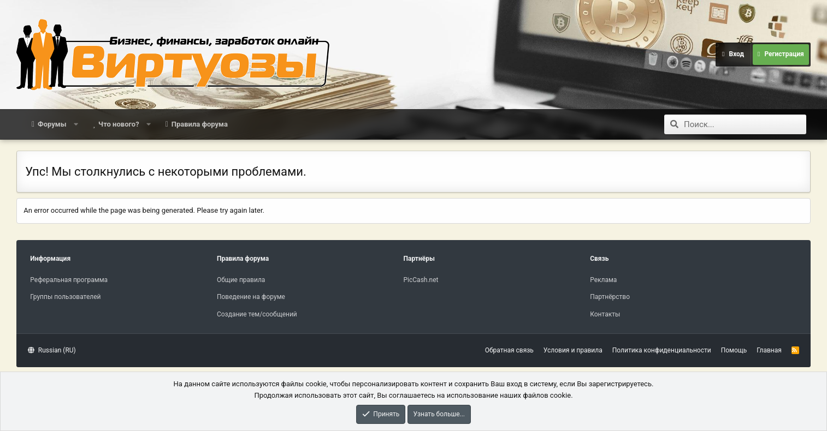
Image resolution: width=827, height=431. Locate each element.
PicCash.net (421, 280)
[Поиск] (745, 124)
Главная (769, 350)
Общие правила (241, 280)
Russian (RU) (51, 350)
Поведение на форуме (251, 297)
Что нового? (118, 124)
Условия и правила (573, 350)
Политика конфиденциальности (661, 350)
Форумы (52, 124)
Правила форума (200, 124)
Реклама (603, 280)
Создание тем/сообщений (257, 314)
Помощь (734, 350)
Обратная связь (509, 350)
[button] (75, 124)
